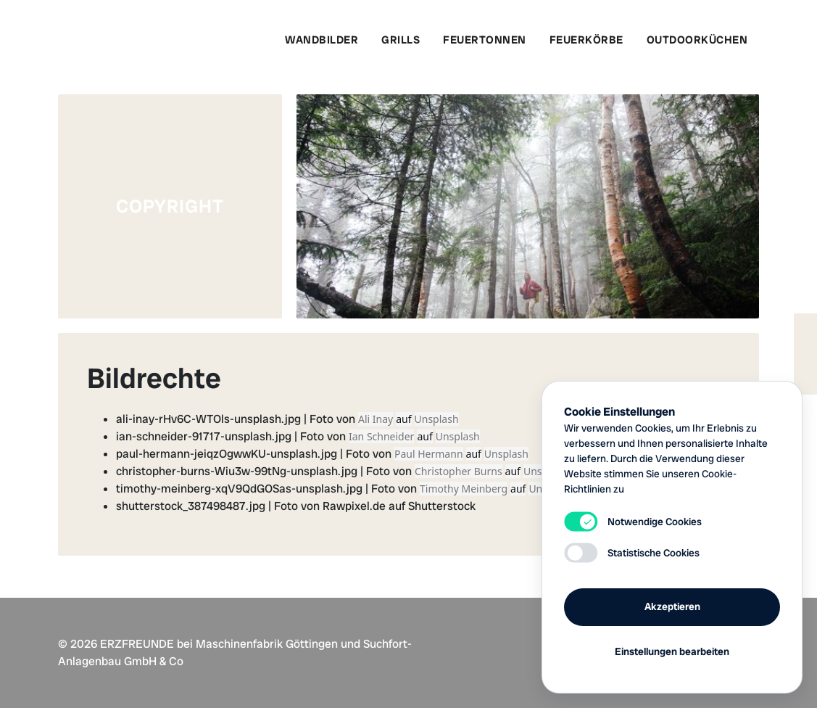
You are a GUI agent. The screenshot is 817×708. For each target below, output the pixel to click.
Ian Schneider (381, 436)
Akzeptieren (672, 606)
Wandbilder (321, 40)
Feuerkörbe (586, 40)
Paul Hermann (428, 454)
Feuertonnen (484, 40)
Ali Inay (375, 419)
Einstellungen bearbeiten (672, 651)
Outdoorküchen (697, 40)
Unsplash (437, 419)
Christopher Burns (458, 471)
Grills (400, 40)
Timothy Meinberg (463, 488)
